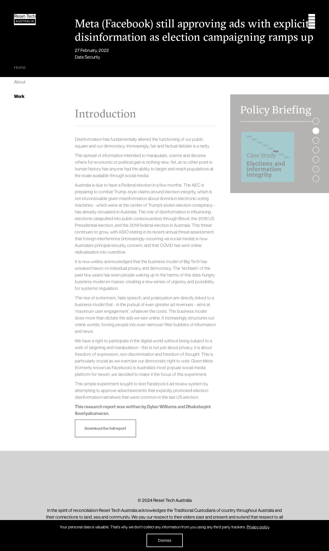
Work (19, 96)
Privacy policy (258, 526)
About (19, 82)
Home (20, 67)
